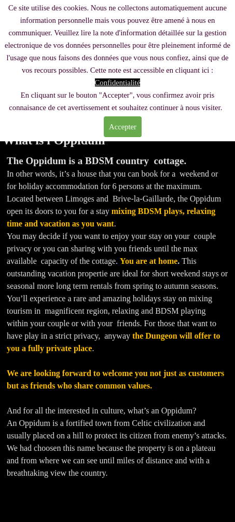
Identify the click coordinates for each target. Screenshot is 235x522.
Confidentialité (118, 82)
